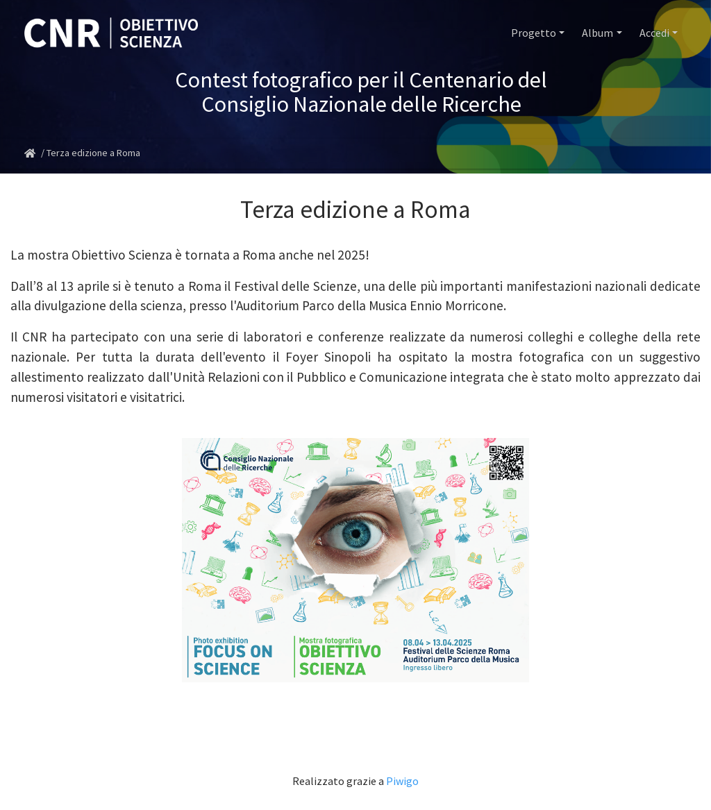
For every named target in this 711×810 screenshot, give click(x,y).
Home (32, 153)
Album (597, 33)
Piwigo (402, 781)
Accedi (654, 33)
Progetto (533, 33)
